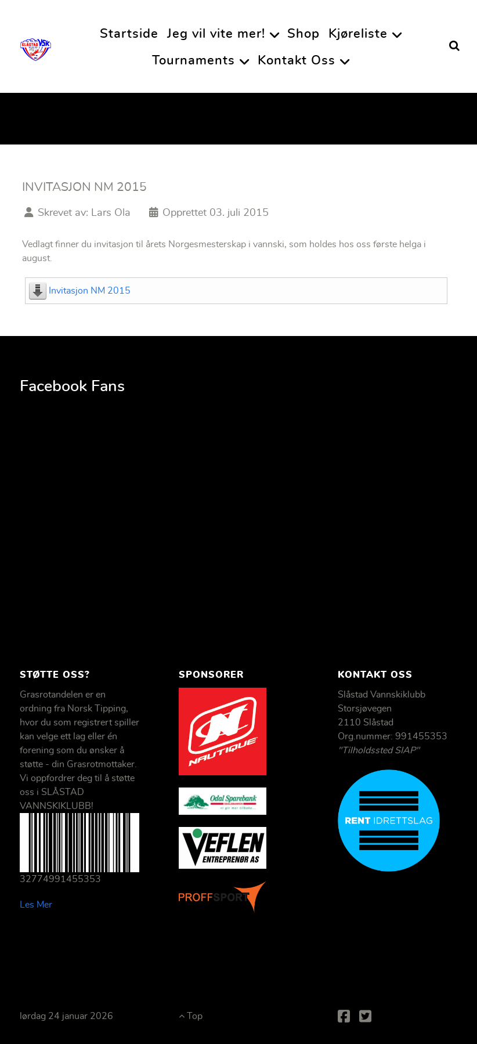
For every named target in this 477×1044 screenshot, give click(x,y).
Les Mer (36, 904)
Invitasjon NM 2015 (90, 290)
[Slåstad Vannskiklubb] (36, 46)
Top (191, 1016)
